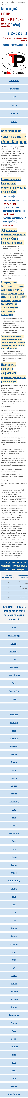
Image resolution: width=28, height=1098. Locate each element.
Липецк (14, 857)
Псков (14, 912)
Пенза (14, 904)
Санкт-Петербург (14, 635)
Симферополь (14, 833)
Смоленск (14, 936)
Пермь (14, 683)
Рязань (14, 920)
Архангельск (14, 746)
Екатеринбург (14, 651)
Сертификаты (14, 80)
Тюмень (14, 1070)
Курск (14, 849)
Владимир (14, 777)
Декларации (14, 88)
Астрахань (14, 754)
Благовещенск (14, 1015)
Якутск (14, 1054)
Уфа (14, 706)
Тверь (14, 959)
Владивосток (14, 1046)
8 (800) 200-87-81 (17, 33)
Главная (14, 121)
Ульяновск (14, 983)
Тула (14, 967)
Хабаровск (14, 1078)
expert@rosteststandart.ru (15, 44)
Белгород (14, 762)
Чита (14, 1030)
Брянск (14, 770)
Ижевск (14, 975)
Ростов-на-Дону (14, 691)
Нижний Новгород (14, 675)
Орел (14, 896)
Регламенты (14, 113)
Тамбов (14, 951)
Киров (14, 817)
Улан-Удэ (14, 1023)
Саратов (14, 928)
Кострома (14, 825)
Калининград (14, 801)
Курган (14, 841)
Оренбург (14, 888)
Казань (14, 659)
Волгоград (14, 643)
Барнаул (14, 1007)
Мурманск (14, 872)
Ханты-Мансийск (14, 1094)
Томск (14, 1062)
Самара (14, 698)
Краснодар (14, 667)
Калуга (14, 809)
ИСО (14, 96)
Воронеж (14, 785)
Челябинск (14, 714)
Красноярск (14, 738)
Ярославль (14, 999)
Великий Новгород (14, 880)
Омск (14, 730)
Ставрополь (14, 944)
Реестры (14, 105)
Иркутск (14, 1086)
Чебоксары (14, 991)
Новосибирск (14, 722)
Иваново (14, 793)
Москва (14, 627)
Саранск (14, 864)
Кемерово (14, 1038)
